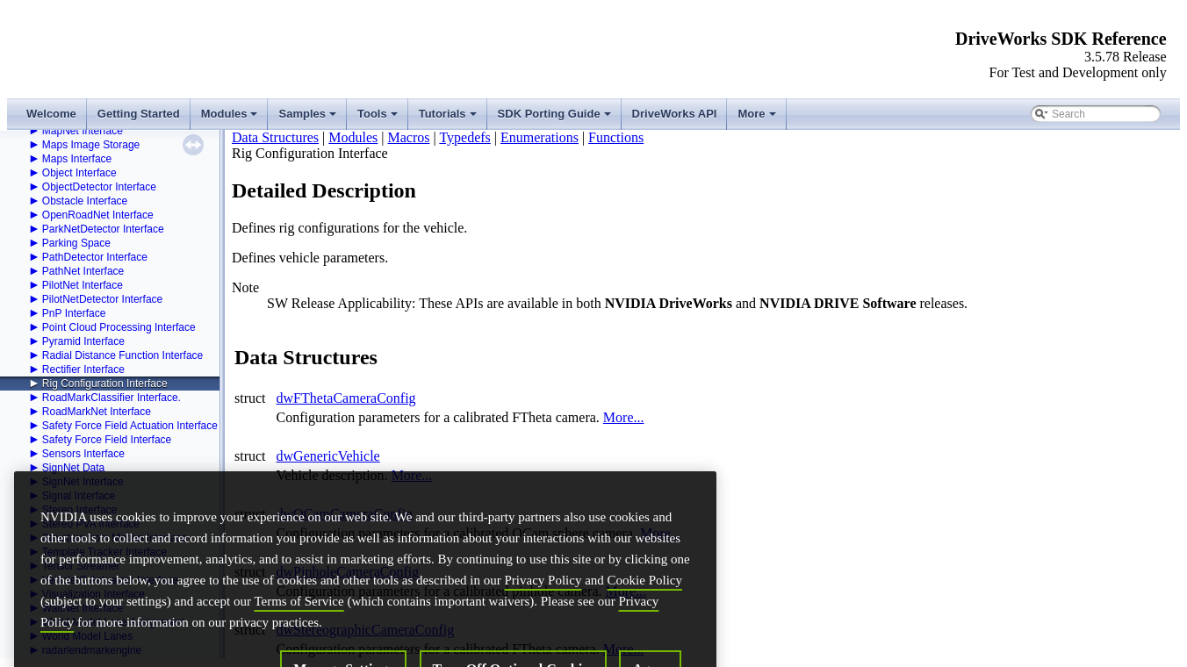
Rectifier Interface (83, 369)
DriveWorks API (674, 113)
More (757, 118)
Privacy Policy (542, 637)
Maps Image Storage (91, 145)
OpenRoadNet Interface (98, 215)
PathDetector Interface (94, 257)
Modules (231, 118)
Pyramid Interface (83, 341)
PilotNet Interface (82, 285)
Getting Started (138, 113)
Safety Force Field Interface (106, 440)
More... (623, 417)
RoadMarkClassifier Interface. (111, 397)
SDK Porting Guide (556, 118)
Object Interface (79, 173)
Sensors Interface (83, 454)
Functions (616, 137)
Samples (308, 118)
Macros (408, 137)
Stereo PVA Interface (91, 524)
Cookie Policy (645, 637)
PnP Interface (74, 313)
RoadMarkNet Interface (96, 411)
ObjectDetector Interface (99, 187)
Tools (378, 118)
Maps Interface (77, 159)
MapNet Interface (82, 131)
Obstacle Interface (84, 201)
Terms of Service (298, 658)
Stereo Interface (79, 510)
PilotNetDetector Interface (102, 299)
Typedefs (464, 137)
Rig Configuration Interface (105, 383)
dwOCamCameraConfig (345, 513)
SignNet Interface (83, 482)
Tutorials (449, 118)
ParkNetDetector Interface (103, 229)
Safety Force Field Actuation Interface (130, 426)
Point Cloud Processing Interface (119, 327)
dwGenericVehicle (328, 455)
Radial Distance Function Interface (122, 355)
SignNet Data (73, 468)
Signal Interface (78, 496)
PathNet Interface (83, 271)
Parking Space (76, 243)
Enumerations (539, 137)
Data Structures (275, 137)
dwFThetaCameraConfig (346, 398)
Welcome (51, 113)
